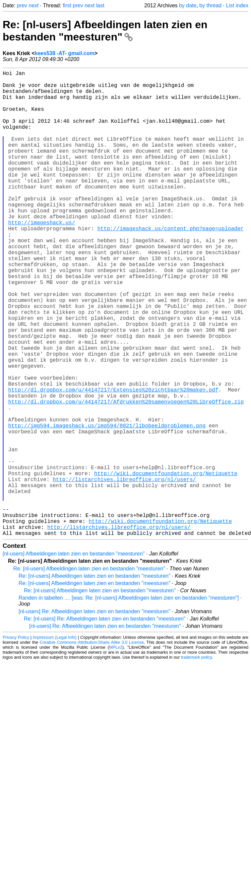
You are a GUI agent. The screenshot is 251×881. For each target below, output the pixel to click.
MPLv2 (115, 750)
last (100, 5)
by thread (210, 5)
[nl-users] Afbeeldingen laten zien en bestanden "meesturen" (74, 657)
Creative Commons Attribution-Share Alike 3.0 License (92, 745)
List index (237, 5)
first (67, 5)
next (33, 5)
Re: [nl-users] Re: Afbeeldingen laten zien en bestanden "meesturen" (104, 722)
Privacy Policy (16, 740)
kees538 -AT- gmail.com (64, 53)
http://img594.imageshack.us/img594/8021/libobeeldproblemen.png (107, 505)
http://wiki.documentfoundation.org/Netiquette (165, 563)
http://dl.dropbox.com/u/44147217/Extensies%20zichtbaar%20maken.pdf (113, 461)
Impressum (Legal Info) (55, 740)
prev (22, 5)
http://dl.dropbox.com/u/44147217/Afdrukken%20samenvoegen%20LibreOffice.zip (126, 475)
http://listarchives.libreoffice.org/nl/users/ (124, 570)
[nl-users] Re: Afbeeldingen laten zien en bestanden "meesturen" (94, 715)
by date (187, 5)
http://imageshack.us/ (41, 256)
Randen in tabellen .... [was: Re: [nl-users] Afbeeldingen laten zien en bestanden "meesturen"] (129, 701)
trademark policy (196, 760)
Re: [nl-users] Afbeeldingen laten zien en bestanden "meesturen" (105, 31)
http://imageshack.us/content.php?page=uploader (170, 264)
